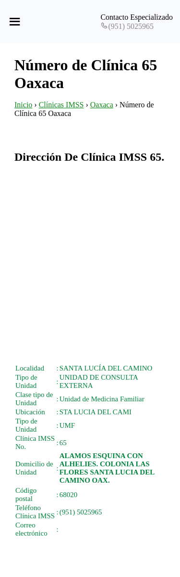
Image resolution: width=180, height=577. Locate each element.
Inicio (23, 105)
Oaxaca (101, 105)
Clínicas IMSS (61, 105)
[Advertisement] (90, 263)
